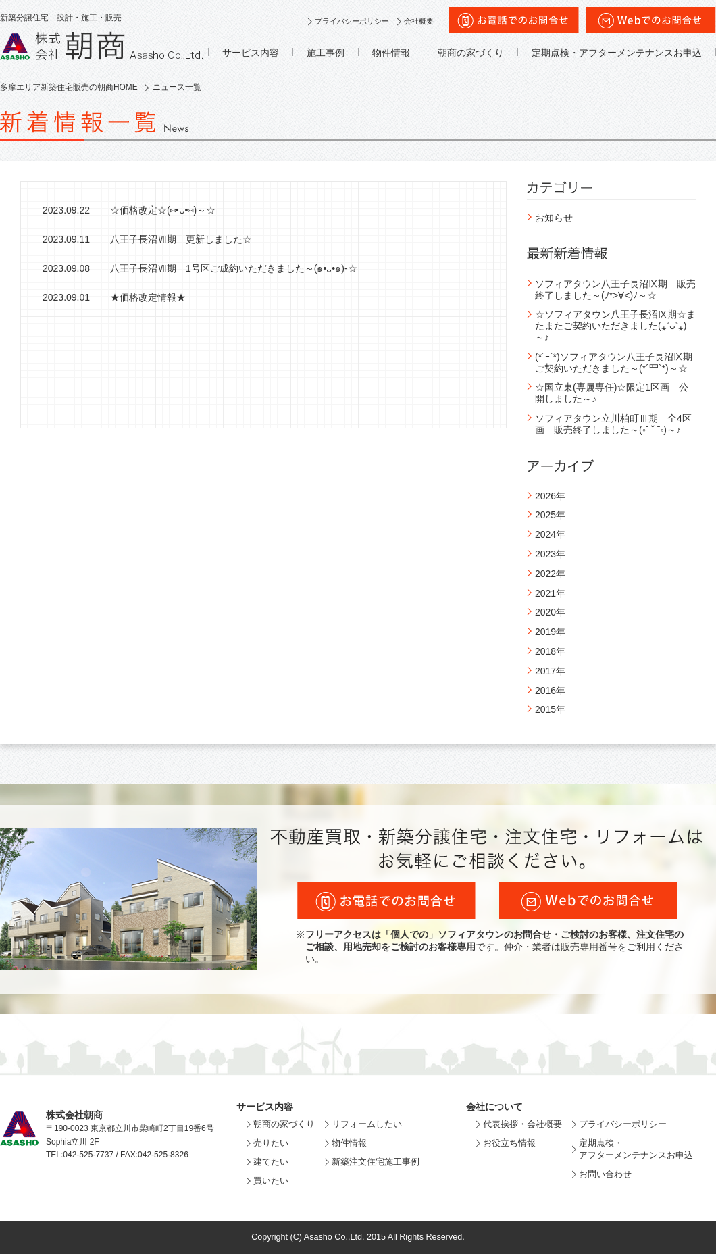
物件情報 (391, 52)
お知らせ (554, 217)
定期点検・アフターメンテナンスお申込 (617, 52)
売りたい (270, 1143)
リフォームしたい (367, 1124)
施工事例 (325, 52)
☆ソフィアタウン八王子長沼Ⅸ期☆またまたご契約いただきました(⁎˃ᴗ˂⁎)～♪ (615, 326)
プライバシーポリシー (352, 21)
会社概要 (419, 21)
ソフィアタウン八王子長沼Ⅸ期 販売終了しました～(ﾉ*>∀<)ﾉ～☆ (615, 289)
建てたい (270, 1162)
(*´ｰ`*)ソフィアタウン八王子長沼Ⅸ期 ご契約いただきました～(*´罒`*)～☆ (618, 362)
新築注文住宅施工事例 (375, 1162)
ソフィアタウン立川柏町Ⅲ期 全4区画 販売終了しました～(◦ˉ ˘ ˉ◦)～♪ (613, 424)
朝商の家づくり (471, 52)
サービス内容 (250, 52)
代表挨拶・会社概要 (522, 1124)
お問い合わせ (605, 1174)
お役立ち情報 (509, 1143)
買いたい (270, 1181)
